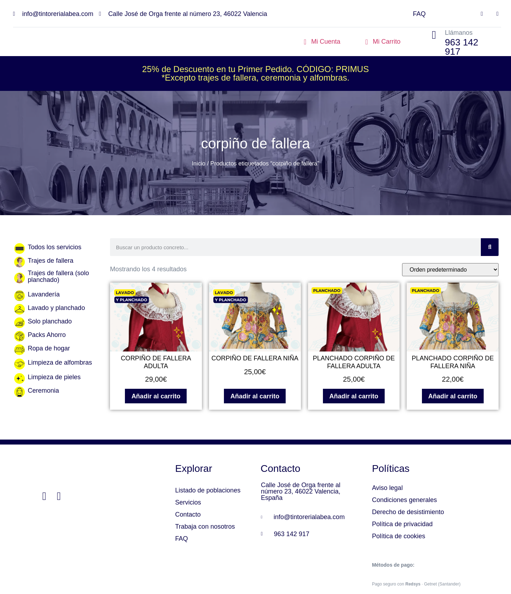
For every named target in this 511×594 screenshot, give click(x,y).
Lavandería (44, 294)
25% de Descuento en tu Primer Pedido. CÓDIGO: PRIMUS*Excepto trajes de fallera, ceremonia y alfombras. (255, 73)
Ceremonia (43, 390)
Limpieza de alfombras (60, 362)
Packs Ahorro (47, 334)
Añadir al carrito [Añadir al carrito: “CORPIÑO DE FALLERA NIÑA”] (254, 396)
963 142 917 (461, 47)
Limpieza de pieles (54, 377)
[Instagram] (59, 497)
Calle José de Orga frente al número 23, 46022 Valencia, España (300, 491)
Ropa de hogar (49, 348)
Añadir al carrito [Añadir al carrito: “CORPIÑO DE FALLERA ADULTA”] (155, 396)
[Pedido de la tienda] (450, 269)
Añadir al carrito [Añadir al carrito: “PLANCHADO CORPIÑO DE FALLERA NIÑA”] (452, 396)
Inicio (198, 163)
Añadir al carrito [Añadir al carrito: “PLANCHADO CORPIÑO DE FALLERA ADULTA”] (353, 396)
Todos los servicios (54, 247)
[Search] (490, 247)
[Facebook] (44, 497)
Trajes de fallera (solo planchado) (58, 276)
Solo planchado (50, 321)
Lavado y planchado (56, 307)
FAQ (419, 13)
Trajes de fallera (50, 260)
